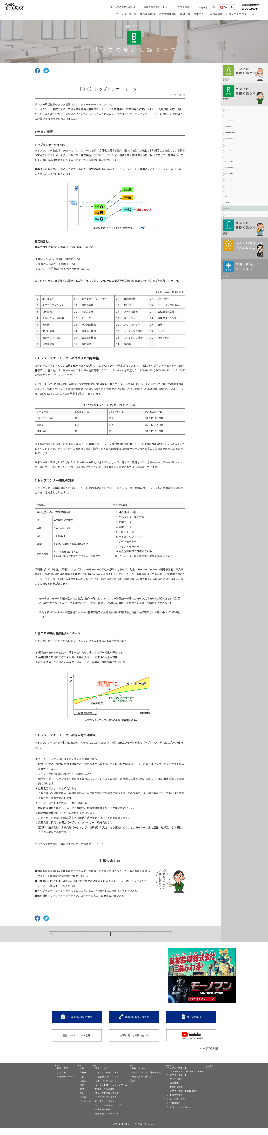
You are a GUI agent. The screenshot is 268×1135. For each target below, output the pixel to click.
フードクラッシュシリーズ (102, 1112)
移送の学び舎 (132, 1075)
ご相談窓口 (169, 1110)
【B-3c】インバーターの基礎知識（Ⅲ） (242, 253)
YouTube (229, 7)
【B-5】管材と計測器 (235, 306)
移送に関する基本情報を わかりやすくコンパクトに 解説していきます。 (241, 78)
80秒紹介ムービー (53, 1083)
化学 (70, 1083)
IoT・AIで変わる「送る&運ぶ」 (141, 1079)
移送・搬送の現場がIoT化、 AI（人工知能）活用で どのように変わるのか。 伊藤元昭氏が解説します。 (243, 375)
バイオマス (73, 1108)
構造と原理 (49, 1075)
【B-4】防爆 (231, 297)
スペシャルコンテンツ (138, 1094)
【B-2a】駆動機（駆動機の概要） (242, 161)
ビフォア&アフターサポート (176, 1070)
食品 (70, 1075)
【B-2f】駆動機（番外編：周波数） (243, 219)
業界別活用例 (147, 14)
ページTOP (207, 1051)
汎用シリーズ (95, 1075)
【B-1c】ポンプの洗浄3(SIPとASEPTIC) (240, 150)
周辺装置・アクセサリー (101, 1120)
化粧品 (71, 1087)
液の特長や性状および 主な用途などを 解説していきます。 (241, 342)
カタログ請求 (182, 7)
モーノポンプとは (126, 14)
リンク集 (205, 1091)
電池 (70, 1095)
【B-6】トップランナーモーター (241, 314)
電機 (70, 1091)
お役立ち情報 (170, 1101)
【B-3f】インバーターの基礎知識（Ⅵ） (245, 288)
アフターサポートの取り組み (178, 1097)
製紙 (70, 1099)
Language (203, 7)
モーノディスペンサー (214, 1069)
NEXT (141, 934)
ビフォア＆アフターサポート (242, 14)
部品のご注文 (170, 1085)
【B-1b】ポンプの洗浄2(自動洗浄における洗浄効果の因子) (244, 138)
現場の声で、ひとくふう (138, 1083)
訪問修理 (168, 1089)
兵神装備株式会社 (212, 1086)
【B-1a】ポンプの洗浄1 (237, 128)
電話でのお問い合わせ (156, 7)
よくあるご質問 (171, 1106)
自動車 (71, 1079)
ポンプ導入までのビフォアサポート (181, 1078)
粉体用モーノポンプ (98, 1108)
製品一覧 (185, 14)
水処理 (71, 1104)
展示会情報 (216, 14)
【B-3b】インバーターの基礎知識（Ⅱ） (242, 241)
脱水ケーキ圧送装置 (99, 1095)
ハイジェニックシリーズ (101, 1079)
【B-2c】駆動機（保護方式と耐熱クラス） (244, 183)
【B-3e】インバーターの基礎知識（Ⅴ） (242, 278)
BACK (79, 934)
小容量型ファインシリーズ (102, 1083)
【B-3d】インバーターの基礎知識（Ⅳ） (242, 265)
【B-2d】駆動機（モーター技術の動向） (243, 196)
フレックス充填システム (101, 1099)
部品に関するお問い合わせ (134, 1038)
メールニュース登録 (79, 1038)
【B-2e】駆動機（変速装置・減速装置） (243, 208)
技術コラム (200, 14)
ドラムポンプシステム (100, 1104)
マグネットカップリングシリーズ (105, 1091)
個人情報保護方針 (212, 1099)
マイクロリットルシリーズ (102, 1087)
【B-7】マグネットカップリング (241, 323)
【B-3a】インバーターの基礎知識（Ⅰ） (242, 229)
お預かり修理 (170, 1093)
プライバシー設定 (209, 1104)
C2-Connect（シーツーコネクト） (215, 1080)
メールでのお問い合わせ (123, 7)
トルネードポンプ (212, 1074)
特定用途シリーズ (97, 1116)
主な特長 (48, 1079)
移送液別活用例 (168, 14)
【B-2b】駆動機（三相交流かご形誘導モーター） (245, 171)
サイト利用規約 (208, 1095)
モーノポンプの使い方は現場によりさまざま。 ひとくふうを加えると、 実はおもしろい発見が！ (243, 411)
